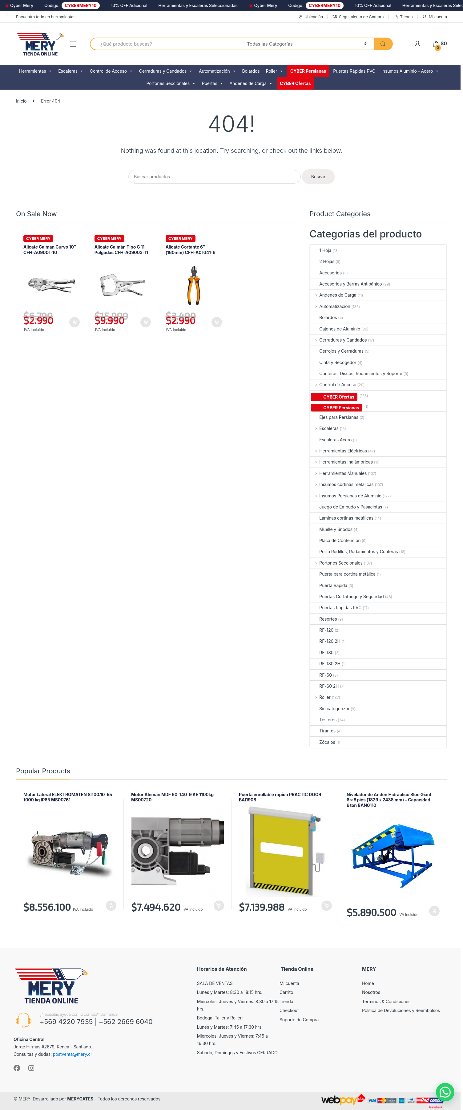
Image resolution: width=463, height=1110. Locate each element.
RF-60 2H (324, 686)
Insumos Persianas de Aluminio (345, 495)
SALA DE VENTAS (215, 983)
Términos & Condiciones (386, 1001)
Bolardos (251, 71)
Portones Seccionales (170, 83)
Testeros (323, 719)
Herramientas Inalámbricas (341, 461)
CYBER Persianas (308, 71)
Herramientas (35, 71)
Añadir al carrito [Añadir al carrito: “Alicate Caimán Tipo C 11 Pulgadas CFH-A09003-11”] (145, 322)
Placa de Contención (335, 540)
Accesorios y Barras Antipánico (346, 283)
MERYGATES (80, 1098)
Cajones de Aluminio (335, 328)
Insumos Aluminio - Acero (410, 71)
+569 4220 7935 (66, 1022)
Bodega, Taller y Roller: (220, 1017)
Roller (274, 71)
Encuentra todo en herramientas (45, 16)
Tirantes (323, 730)
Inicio (21, 100)
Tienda (403, 16)
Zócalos (322, 742)
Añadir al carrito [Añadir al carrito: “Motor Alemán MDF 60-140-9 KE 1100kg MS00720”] (218, 906)
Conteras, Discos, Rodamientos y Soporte (356, 373)
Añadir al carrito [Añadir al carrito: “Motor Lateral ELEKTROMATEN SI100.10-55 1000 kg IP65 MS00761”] (110, 906)
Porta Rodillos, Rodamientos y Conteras (354, 551)
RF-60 (321, 675)
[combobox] (165, 44)
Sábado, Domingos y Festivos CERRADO (237, 1052)
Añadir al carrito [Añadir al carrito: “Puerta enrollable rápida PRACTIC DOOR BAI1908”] (326, 906)
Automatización (217, 71)
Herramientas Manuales (338, 473)
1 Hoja (320, 250)
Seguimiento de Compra (358, 16)
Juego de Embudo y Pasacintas (346, 506)
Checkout (289, 1010)
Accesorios (326, 272)
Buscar (318, 176)
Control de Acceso (111, 71)
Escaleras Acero (331, 439)
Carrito (286, 992)
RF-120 (321, 630)
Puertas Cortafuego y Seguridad (347, 596)
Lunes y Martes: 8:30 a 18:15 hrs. (229, 992)
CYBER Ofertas (295, 83)
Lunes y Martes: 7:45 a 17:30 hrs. (230, 1027)
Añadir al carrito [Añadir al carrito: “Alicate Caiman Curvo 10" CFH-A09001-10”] (74, 322)
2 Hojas (322, 261)
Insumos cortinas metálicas (341, 484)
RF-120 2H (325, 641)
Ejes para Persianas (334, 417)
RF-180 (321, 652)
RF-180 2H (325, 663)
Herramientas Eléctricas (338, 450)
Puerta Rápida (328, 585)
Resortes (323, 619)
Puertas (212, 83)
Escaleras (71, 71)
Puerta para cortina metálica (343, 574)
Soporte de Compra (299, 1019)
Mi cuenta (434, 16)
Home (368, 983)
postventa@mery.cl (72, 1054)
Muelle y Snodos (331, 529)
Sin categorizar (329, 708)
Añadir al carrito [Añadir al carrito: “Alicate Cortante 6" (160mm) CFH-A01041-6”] (216, 322)
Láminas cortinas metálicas (341, 518)
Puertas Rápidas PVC (354, 71)
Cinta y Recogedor (333, 362)
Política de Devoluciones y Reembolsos (401, 1010)
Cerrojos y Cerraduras (337, 351)
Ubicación (310, 16)
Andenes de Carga (251, 83)
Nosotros (371, 992)
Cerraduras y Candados (166, 71)
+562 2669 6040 (126, 1022)
